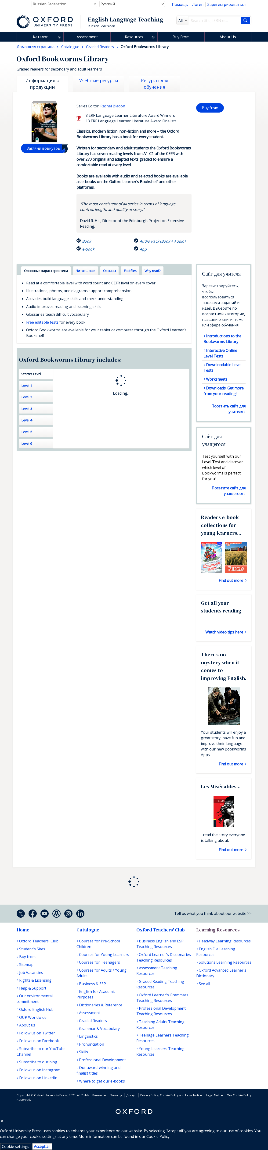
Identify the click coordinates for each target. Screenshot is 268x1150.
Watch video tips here (224, 632)
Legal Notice (214, 1095)
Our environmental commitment (35, 998)
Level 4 (26, 420)
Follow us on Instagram (39, 1069)
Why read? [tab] (153, 271)
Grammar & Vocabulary (99, 1028)
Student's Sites (32, 949)
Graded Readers (93, 1020)
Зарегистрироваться (226, 4)
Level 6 (26, 443)
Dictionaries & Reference (100, 1005)
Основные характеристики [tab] (46, 271)
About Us (228, 36)
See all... (205, 983)
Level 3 (26, 409)
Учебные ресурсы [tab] (98, 80)
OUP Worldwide (33, 1017)
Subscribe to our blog (38, 1062)
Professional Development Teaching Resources (161, 1011)
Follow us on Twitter (37, 1033)
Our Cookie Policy (239, 1095)
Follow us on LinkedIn (38, 1077)
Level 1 (26, 385)
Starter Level (31, 374)
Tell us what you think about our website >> (212, 913)
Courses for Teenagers (99, 962)
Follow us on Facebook (39, 1040)
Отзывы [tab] (109, 271)
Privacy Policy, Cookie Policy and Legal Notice (171, 1095)
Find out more (231, 580)
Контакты (99, 1095)
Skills (83, 1051)
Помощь (180, 4)
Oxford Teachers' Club (38, 941)
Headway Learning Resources (225, 941)
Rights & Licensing (35, 980)
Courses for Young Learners (104, 954)
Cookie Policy (158, 1136)
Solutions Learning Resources (225, 962)
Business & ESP (92, 983)
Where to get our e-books (102, 1081)
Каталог (40, 36)
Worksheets (216, 379)
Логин (197, 4)
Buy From (181, 36)
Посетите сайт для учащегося (229, 490)
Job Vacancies (31, 972)
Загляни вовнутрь (43, 148)
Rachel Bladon (112, 106)
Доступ (131, 1095)
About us (27, 1025)
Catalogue (87, 930)
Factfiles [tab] (130, 271)
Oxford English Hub (36, 1009)
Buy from (210, 107)
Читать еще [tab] (85, 271)
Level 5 (26, 432)
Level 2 (26, 397)
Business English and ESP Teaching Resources (160, 943)
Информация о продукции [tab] (42, 83)
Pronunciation (91, 1044)
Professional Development (102, 1059)
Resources (134, 36)
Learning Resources (218, 930)
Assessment (87, 36)
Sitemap (26, 964)
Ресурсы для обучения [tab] (154, 83)
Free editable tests (42, 322)
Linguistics (88, 1036)
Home (23, 930)
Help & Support (32, 988)
